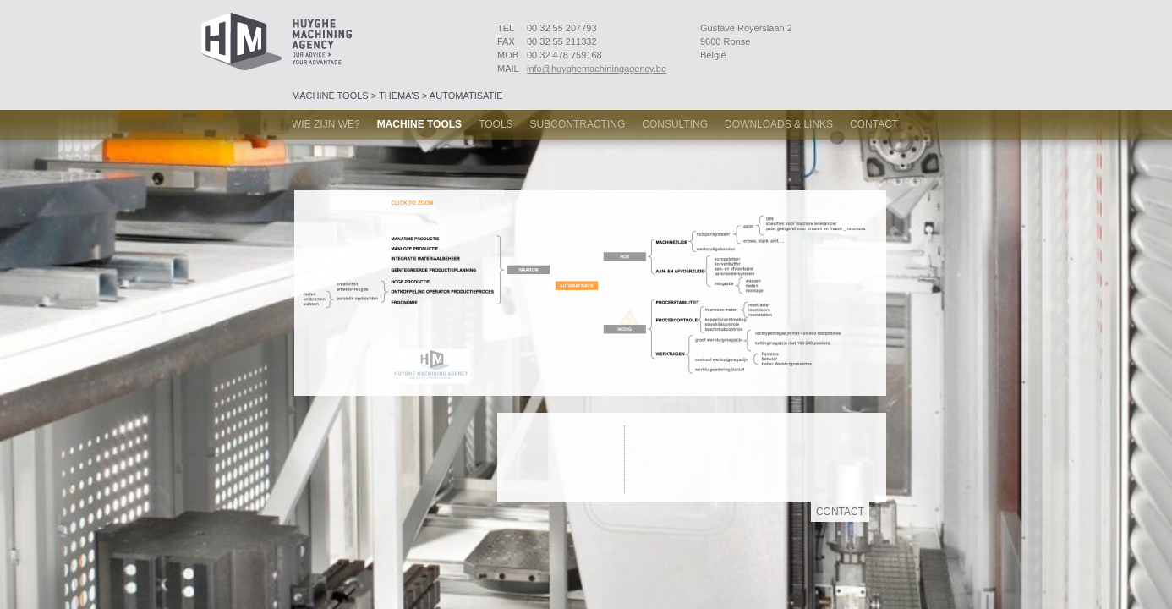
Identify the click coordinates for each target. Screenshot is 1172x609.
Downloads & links (779, 124)
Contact (874, 124)
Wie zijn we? (326, 124)
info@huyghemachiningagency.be (596, 68)
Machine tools (419, 124)
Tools (495, 124)
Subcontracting (578, 124)
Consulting (675, 124)
